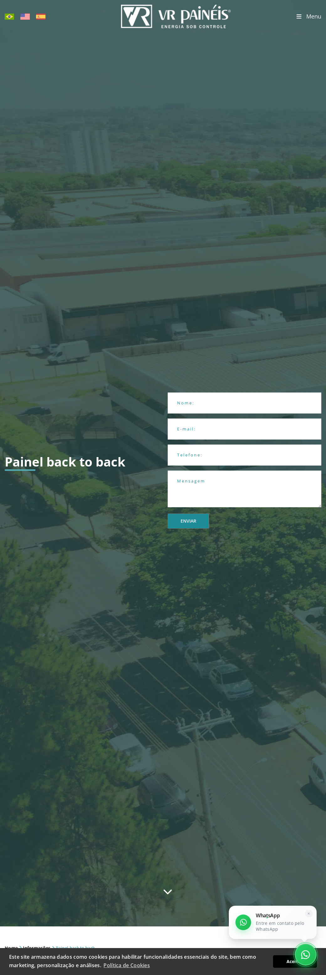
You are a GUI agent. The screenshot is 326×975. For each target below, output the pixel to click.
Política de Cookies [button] (126, 965)
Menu (309, 16)
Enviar (188, 521)
